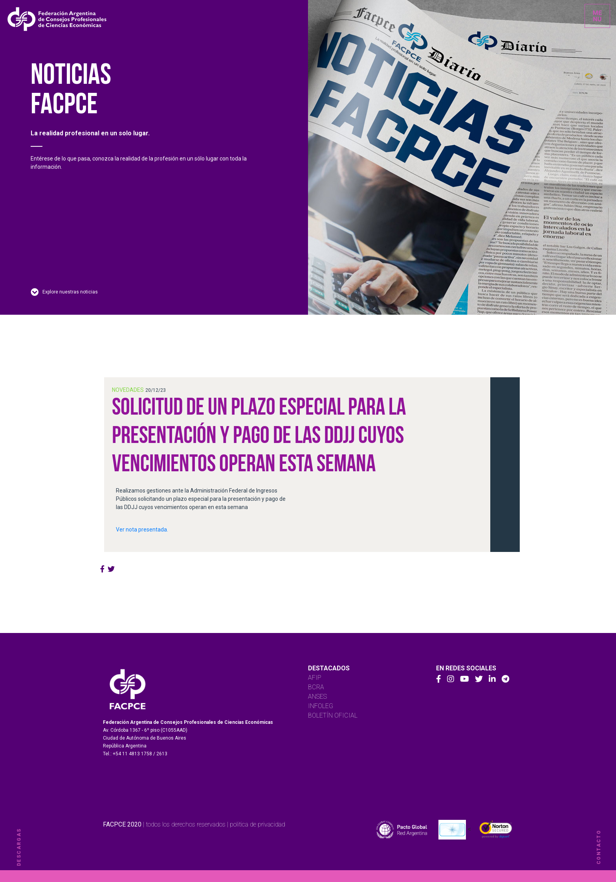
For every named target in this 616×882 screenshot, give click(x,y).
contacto (598, 847)
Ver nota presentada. (142, 529)
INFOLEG (320, 706)
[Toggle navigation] (597, 16)
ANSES (317, 696)
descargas (19, 847)
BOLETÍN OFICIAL (333, 715)
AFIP (314, 677)
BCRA (316, 687)
